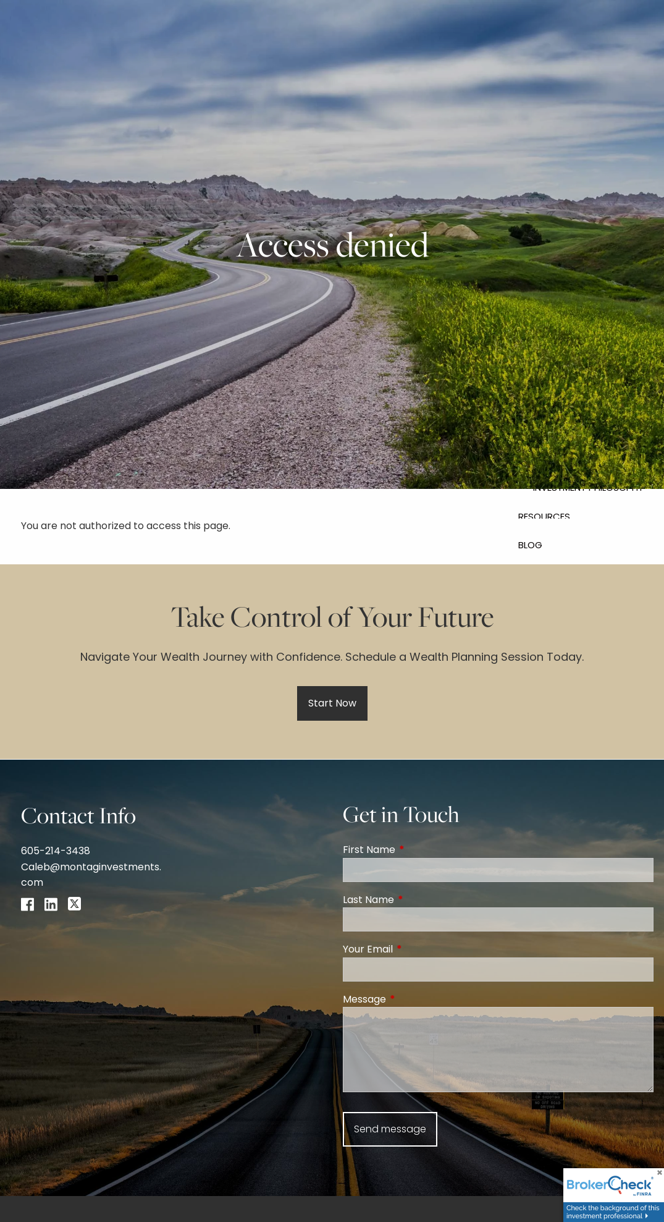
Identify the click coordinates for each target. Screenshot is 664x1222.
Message (414, 999)
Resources (544, 516)
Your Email (417, 949)
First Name (418, 849)
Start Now (332, 703)
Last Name (418, 900)
